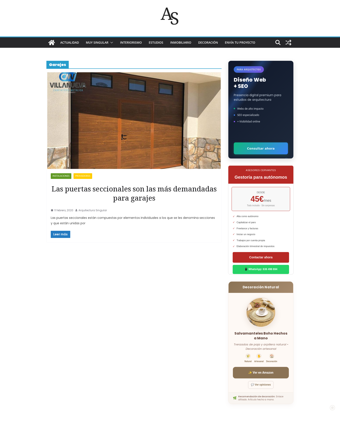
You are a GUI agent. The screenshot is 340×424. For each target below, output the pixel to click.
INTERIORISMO (131, 42)
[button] (110, 43)
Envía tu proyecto (240, 42)
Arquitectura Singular (92, 210)
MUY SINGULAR (97, 42)
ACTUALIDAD (69, 42)
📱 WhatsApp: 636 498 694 (260, 269)
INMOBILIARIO (180, 42)
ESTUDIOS (156, 42)
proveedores (82, 176)
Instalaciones (61, 176)
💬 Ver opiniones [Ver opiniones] (261, 384)
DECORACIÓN (208, 42)
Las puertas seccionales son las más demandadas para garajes (134, 193)
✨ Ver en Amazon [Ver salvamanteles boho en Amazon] (260, 372)
